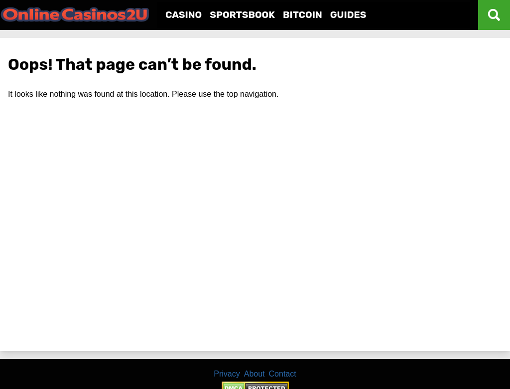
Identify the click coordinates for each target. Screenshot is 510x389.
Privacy (227, 374)
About (254, 374)
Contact (282, 374)
